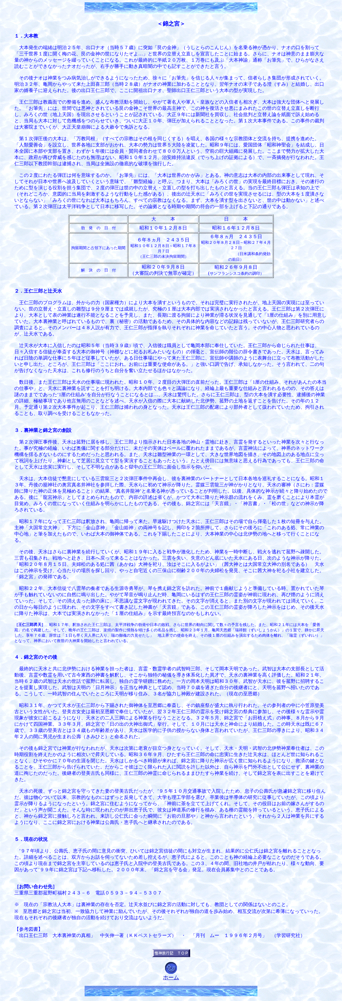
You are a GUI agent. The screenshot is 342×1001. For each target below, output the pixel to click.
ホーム (171, 977)
